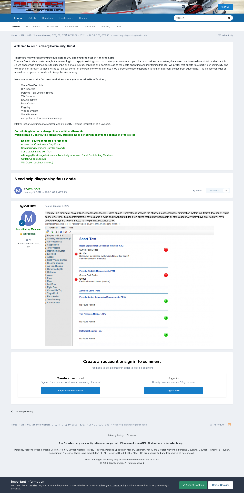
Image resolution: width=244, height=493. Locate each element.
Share (197, 190)
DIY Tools (52, 26)
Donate (83, 18)
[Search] (191, 18)
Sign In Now (173, 390)
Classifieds (89, 26)
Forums (16, 26)
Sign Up (225, 6)
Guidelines (47, 18)
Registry (105, 26)
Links (118, 26)
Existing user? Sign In (201, 7)
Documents (71, 26)
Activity (32, 18)
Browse (18, 19)
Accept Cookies (193, 485)
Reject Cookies (220, 485)
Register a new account (70, 390)
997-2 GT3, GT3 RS (56, 192)
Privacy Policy (116, 435)
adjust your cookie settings (113, 485)
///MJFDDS (28, 206)
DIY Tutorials (33, 26)
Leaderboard (66, 18)
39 (29, 240)
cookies (33, 485)
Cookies (131, 435)
